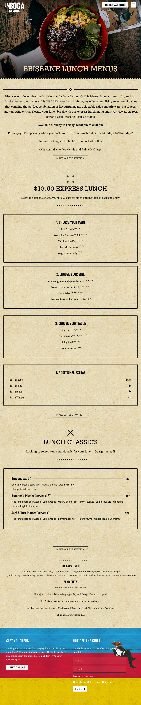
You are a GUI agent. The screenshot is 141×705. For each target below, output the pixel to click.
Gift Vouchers (77, 700)
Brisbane (95, 682)
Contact (60, 700)
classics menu (13, 101)
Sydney (108, 682)
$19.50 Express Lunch (60, 101)
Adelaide (81, 682)
